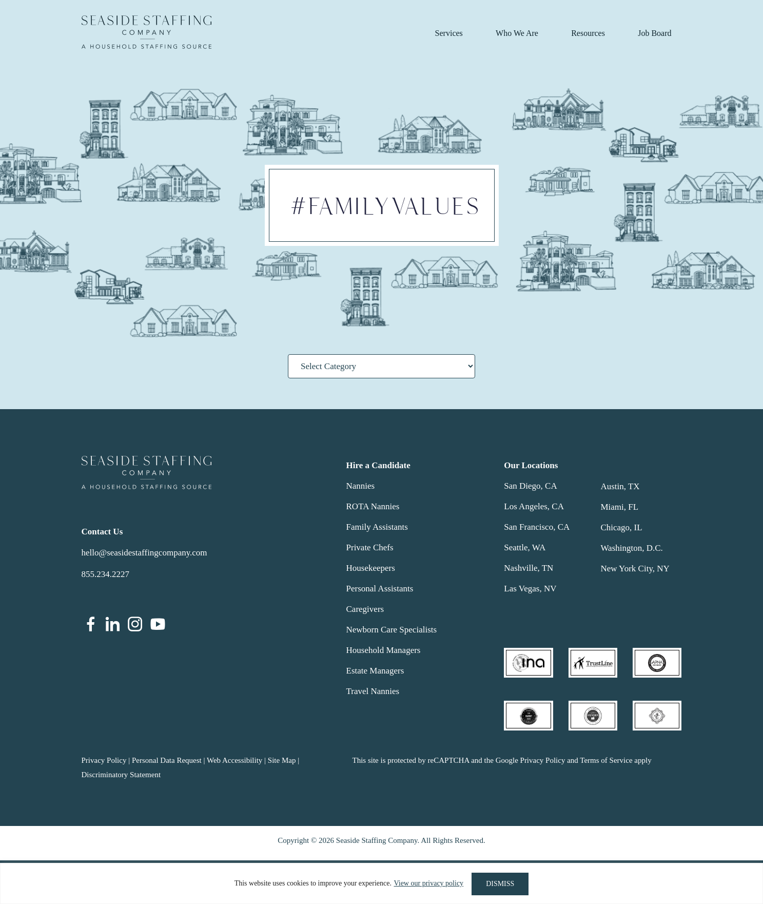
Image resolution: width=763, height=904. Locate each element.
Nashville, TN (528, 568)
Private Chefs (370, 547)
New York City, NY (634, 568)
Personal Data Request (167, 760)
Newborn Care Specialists (391, 629)
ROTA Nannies (373, 506)
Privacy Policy (104, 760)
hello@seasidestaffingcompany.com (144, 552)
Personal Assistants (380, 588)
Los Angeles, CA (534, 506)
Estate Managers (375, 671)
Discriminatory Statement (121, 775)
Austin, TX (619, 486)
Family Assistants (377, 527)
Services (449, 33)
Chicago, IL (621, 527)
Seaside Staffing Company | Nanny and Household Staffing (146, 32)
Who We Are (517, 33)
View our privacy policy (428, 884)
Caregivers (365, 609)
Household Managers (383, 650)
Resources (588, 33)
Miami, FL (619, 507)
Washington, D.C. (631, 548)
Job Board (654, 33)
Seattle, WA (524, 547)
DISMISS (500, 884)
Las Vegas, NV (530, 588)
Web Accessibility (234, 760)
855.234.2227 (106, 574)
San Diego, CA (530, 486)
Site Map (282, 760)
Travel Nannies (373, 691)
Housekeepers (370, 568)
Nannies (360, 486)
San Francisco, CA (537, 527)
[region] (381, 883)
